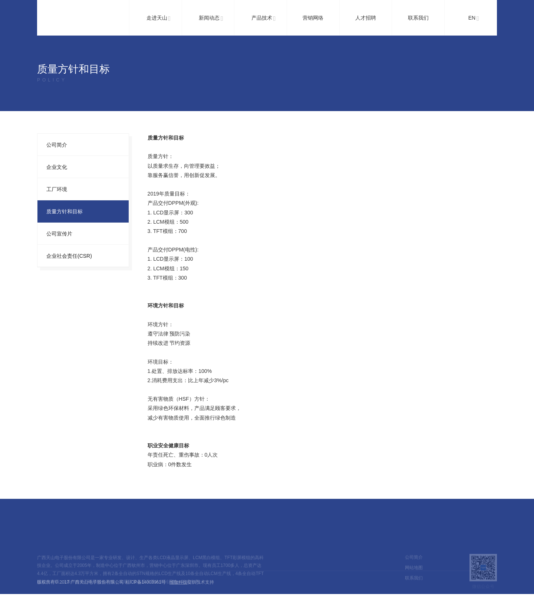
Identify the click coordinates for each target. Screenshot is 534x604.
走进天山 (158, 18)
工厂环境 (56, 189)
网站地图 (414, 576)
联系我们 (418, 18)
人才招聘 (365, 18)
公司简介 (56, 145)
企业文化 (56, 167)
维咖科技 (178, 582)
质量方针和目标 (64, 211)
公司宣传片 (59, 234)
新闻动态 (211, 18)
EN (473, 18)
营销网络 (313, 18)
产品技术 (263, 18)
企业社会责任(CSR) (69, 256)
